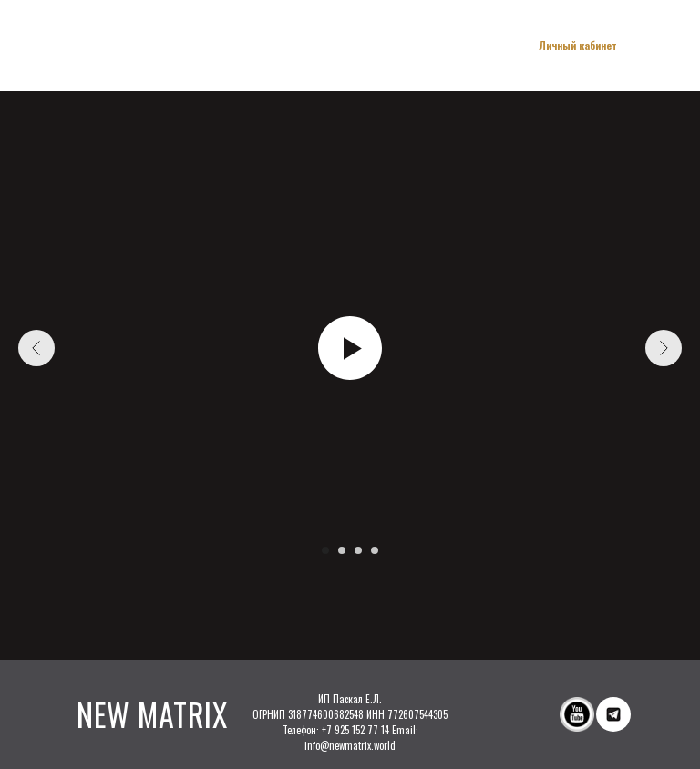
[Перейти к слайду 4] (374, 550)
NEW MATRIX (152, 714)
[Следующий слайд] (663, 348)
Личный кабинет (578, 45)
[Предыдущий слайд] (36, 348)
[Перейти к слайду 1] (325, 550)
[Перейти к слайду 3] (358, 550)
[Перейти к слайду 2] (341, 550)
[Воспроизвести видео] (350, 348)
